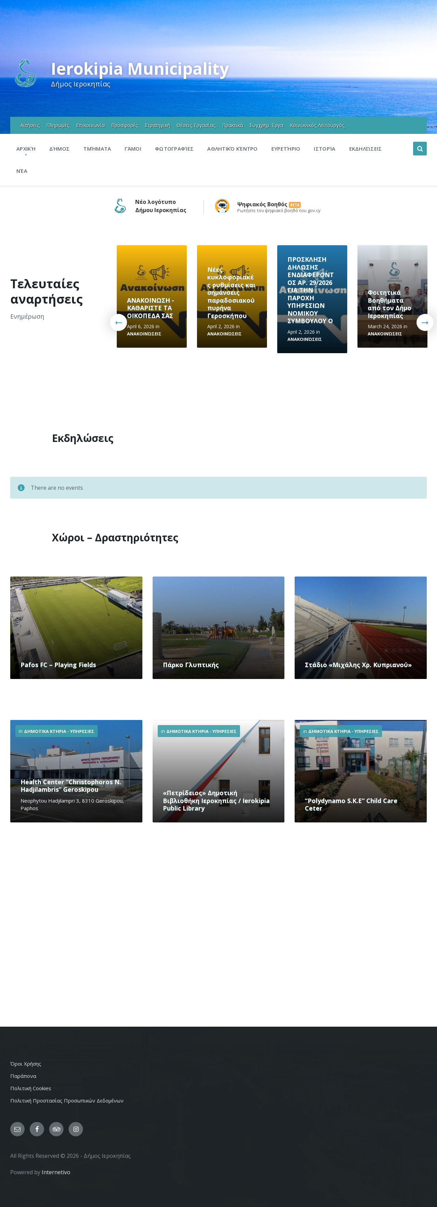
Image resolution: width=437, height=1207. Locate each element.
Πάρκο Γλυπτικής (191, 665)
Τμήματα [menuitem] (97, 148)
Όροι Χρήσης (25, 1063)
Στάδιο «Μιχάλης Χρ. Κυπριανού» (358, 665)
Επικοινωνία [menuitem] (90, 125)
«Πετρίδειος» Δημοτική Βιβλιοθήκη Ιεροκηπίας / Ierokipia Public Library (216, 800)
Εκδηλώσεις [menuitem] (365, 148)
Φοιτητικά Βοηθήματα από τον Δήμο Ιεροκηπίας (389, 304)
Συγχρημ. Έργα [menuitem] (266, 125)
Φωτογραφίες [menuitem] (174, 148)
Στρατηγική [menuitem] (157, 125)
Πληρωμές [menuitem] (58, 125)
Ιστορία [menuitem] (324, 148)
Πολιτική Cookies (30, 1088)
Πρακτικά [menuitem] (232, 125)
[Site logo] (25, 86)
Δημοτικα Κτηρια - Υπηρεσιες (59, 731)
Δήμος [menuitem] (59, 148)
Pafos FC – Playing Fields (58, 665)
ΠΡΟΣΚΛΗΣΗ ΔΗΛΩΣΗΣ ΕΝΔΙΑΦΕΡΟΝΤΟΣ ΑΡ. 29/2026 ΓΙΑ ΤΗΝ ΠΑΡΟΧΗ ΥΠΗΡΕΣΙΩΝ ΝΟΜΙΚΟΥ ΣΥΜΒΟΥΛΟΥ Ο (310, 290)
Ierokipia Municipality (140, 68)
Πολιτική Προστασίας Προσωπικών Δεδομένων (67, 1100)
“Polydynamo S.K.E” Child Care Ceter (351, 804)
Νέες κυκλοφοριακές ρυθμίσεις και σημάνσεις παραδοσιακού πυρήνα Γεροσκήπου (231, 292)
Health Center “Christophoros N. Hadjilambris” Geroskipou (70, 786)
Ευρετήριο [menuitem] (285, 148)
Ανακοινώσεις (144, 334)
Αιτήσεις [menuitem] (30, 125)
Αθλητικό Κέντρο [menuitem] (232, 148)
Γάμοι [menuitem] (133, 148)
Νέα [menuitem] (21, 170)
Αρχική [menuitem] (26, 148)
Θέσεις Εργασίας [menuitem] (196, 125)
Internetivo (56, 1172)
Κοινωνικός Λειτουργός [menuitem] (317, 125)
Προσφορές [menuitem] (124, 125)
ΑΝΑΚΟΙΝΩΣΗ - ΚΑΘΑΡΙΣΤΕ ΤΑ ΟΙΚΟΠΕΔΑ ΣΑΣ (150, 308)
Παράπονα (23, 1075)
